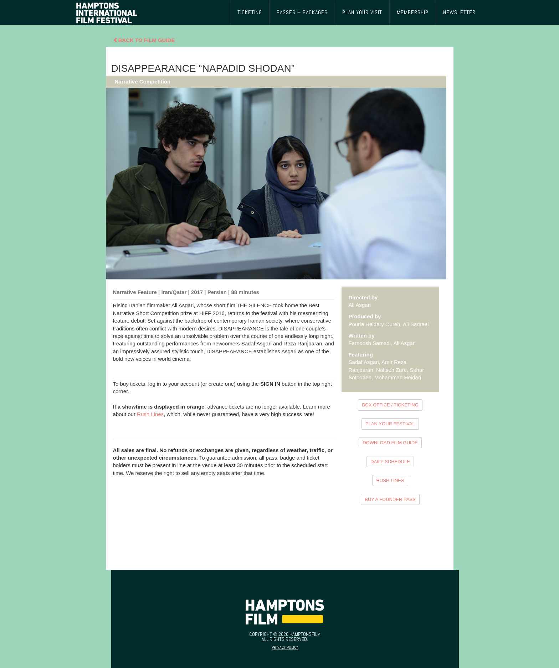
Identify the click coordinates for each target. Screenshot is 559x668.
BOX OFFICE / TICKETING (390, 405)
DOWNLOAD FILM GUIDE (390, 442)
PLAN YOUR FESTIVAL (390, 423)
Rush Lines (150, 414)
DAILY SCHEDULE (390, 461)
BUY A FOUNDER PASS (390, 499)
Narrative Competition (143, 82)
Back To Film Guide (144, 40)
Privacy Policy (285, 647)
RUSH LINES (390, 480)
